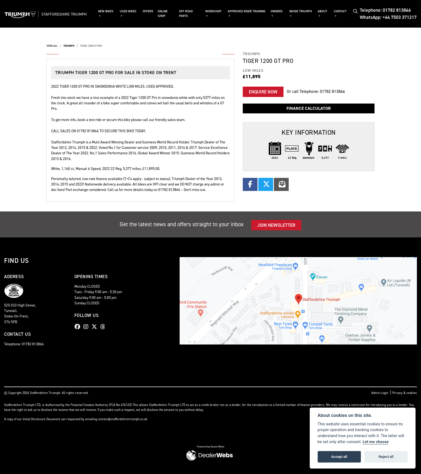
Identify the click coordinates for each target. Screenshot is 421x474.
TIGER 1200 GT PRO (91, 46)
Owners (278, 11)
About (323, 11)
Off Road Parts (188, 13)
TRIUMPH (68, 46)
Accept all (339, 457)
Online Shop (166, 13)
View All (52, 46)
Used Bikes (131, 11)
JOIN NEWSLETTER (276, 225)
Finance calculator (308, 108)
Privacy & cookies (404, 393)
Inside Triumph (301, 11)
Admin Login (379, 393)
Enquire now (263, 92)
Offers (151, 11)
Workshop (216, 11)
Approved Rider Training (242, 13)
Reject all (386, 457)
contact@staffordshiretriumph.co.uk (122, 419)
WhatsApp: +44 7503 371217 (388, 17)
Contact (340, 11)
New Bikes (109, 11)
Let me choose (376, 442)
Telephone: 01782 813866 (385, 10)
